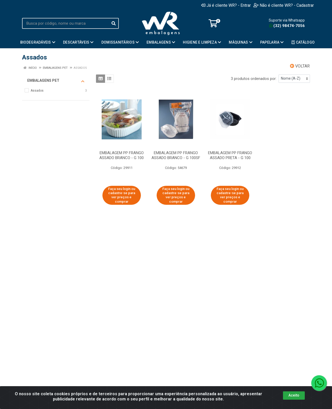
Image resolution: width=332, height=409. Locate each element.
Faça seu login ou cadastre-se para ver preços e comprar (121, 195)
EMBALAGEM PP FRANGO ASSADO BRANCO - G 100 (121, 155)
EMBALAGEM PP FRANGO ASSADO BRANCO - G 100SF (175, 155)
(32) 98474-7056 (287, 25)
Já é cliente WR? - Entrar (226, 5)
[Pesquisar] (113, 23)
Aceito (293, 395)
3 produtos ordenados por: (253, 78)
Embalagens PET (55, 80)
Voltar (300, 66)
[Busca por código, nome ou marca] (65, 23)
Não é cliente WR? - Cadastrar (283, 5)
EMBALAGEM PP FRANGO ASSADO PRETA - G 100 (230, 155)
